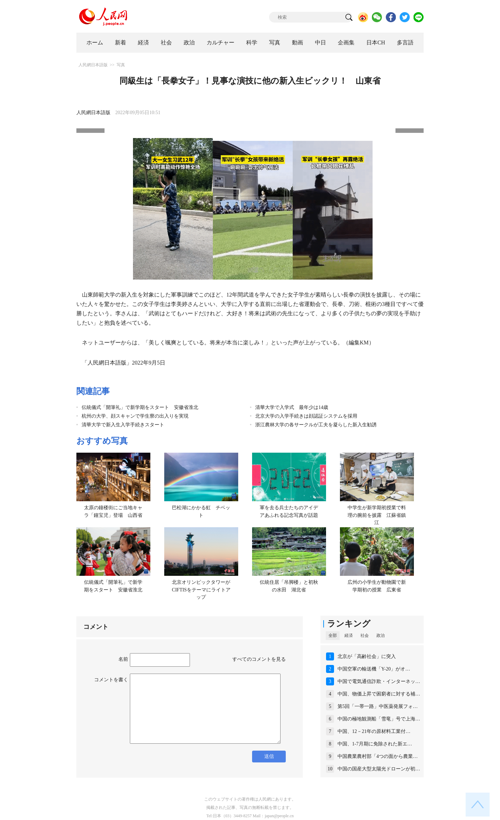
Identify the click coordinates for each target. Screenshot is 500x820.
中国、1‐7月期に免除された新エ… (375, 743)
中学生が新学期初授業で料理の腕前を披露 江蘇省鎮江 (377, 515)
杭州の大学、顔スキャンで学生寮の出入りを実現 (135, 416)
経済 (143, 42)
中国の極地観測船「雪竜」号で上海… (379, 718)
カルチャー (220, 42)
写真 (274, 42)
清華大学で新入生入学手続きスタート (123, 424)
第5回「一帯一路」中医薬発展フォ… (378, 706)
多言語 (405, 42)
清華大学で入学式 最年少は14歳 (291, 407)
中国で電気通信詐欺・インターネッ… (379, 681)
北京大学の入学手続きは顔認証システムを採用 (306, 416)
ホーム (94, 42)
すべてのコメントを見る (259, 659)
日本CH (375, 42)
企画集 (346, 42)
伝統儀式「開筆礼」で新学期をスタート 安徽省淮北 (140, 407)
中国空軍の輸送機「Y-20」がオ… (374, 669)
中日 (320, 42)
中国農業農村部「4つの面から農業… (378, 756)
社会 (166, 42)
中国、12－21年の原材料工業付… (374, 731)
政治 (189, 42)
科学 (251, 42)
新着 (120, 42)
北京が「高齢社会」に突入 (367, 656)
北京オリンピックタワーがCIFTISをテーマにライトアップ (201, 590)
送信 (269, 756)
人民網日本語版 (93, 64)
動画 (297, 42)
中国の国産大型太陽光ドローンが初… (379, 768)
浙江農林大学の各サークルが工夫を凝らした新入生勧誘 (316, 424)
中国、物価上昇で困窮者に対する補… (379, 694)
